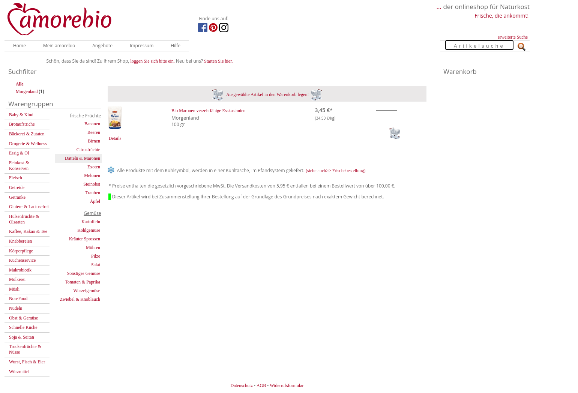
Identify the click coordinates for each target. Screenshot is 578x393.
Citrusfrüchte (88, 149)
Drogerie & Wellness (28, 143)
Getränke (17, 197)
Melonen (92, 175)
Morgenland (27, 91)
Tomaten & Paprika (82, 282)
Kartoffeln (90, 221)
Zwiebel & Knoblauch (80, 299)
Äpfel (95, 201)
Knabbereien (20, 241)
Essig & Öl (19, 153)
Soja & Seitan (21, 337)
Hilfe (175, 45)
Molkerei (17, 279)
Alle (20, 84)
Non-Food (18, 298)
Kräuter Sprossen (84, 239)
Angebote (102, 45)
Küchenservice (22, 260)
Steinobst (91, 184)
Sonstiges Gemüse (83, 273)
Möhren (93, 247)
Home (19, 45)
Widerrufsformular (286, 385)
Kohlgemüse (88, 230)
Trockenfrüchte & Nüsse (25, 349)
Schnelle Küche (23, 327)
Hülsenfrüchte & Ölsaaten (24, 219)
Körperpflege (21, 251)
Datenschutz (241, 385)
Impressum (141, 45)
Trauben (92, 192)
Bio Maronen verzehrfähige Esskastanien (208, 110)
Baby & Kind (21, 114)
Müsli (14, 289)
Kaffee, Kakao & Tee (28, 231)
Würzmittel (19, 371)
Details (114, 138)
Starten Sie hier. (218, 61)
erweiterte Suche (513, 37)
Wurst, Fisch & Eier (27, 361)
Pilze (95, 256)
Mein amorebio (59, 45)
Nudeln (15, 308)
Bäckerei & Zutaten (27, 133)
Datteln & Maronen (82, 158)
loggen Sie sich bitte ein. (153, 61)
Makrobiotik (20, 270)
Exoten (93, 167)
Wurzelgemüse (87, 290)
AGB (261, 385)
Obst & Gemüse (23, 318)
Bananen (92, 123)
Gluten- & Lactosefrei (29, 206)
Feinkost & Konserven (19, 165)
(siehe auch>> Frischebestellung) (336, 170)
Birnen (94, 141)
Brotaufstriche (22, 124)
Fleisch (15, 177)
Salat (95, 264)
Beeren (93, 132)
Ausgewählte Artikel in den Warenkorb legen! (267, 94)
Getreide (16, 187)
